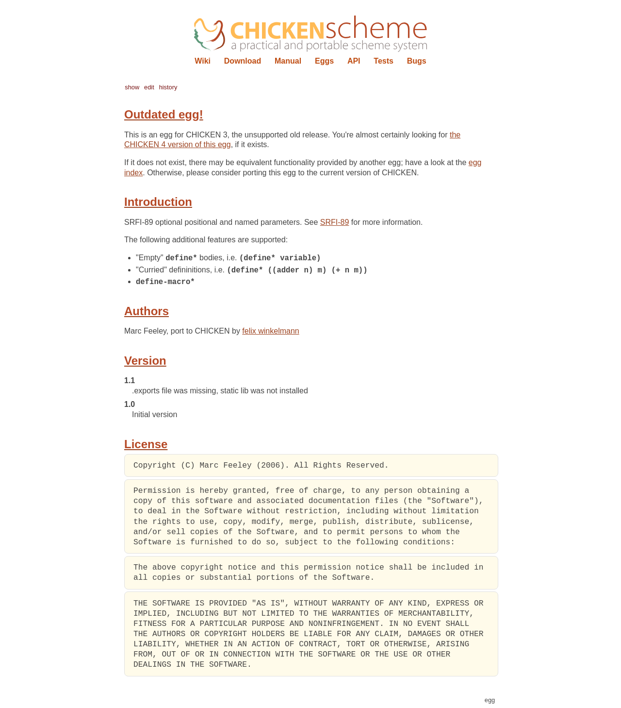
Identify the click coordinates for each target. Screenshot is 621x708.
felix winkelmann (270, 332)
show (132, 87)
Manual (288, 61)
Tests (383, 61)
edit (149, 87)
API (353, 61)
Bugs (416, 61)
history (168, 87)
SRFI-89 (334, 222)
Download (242, 61)
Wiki (203, 61)
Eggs (324, 61)
